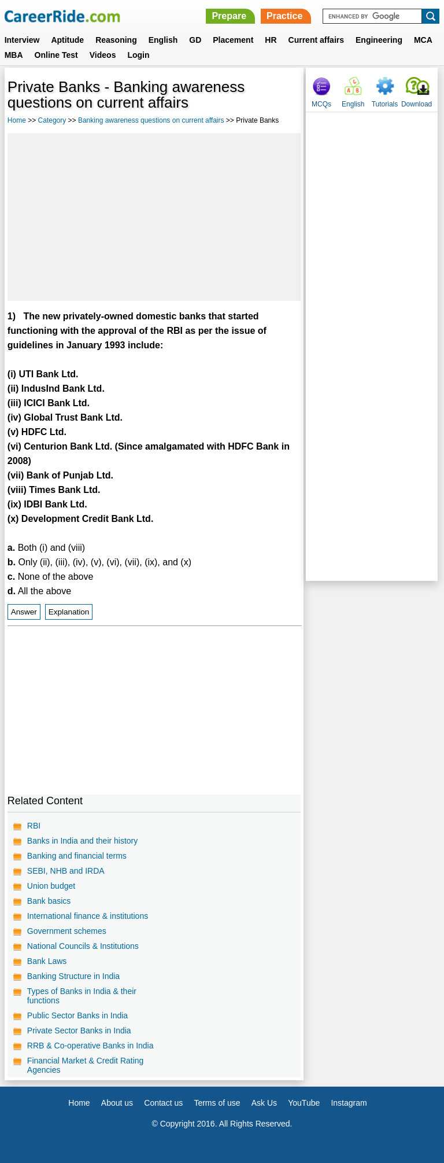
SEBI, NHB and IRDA (66, 870)
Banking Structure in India (73, 976)
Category (52, 120)
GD (195, 40)
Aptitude (67, 40)
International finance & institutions (87, 916)
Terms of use (217, 1102)
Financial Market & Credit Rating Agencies (85, 1065)
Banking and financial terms (77, 855)
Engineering (379, 40)
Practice (284, 16)
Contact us (163, 1102)
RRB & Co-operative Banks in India (90, 1045)
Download (416, 104)
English (163, 40)
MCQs (321, 104)
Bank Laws (46, 961)
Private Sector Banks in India (79, 1030)
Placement (233, 40)
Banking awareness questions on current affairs (151, 120)
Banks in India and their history (82, 840)
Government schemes (66, 931)
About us (117, 1102)
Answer (24, 612)
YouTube (304, 1102)
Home (17, 120)
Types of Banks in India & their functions (81, 996)
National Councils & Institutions (83, 946)
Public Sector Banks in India (77, 1015)
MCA (423, 40)
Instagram (349, 1102)
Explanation (69, 612)
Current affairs (316, 40)
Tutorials (385, 104)
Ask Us (264, 1102)
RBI (33, 825)
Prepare (229, 16)
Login (138, 55)
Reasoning (116, 40)
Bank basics (49, 901)
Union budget (51, 885)
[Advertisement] (154, 217)
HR (270, 40)
